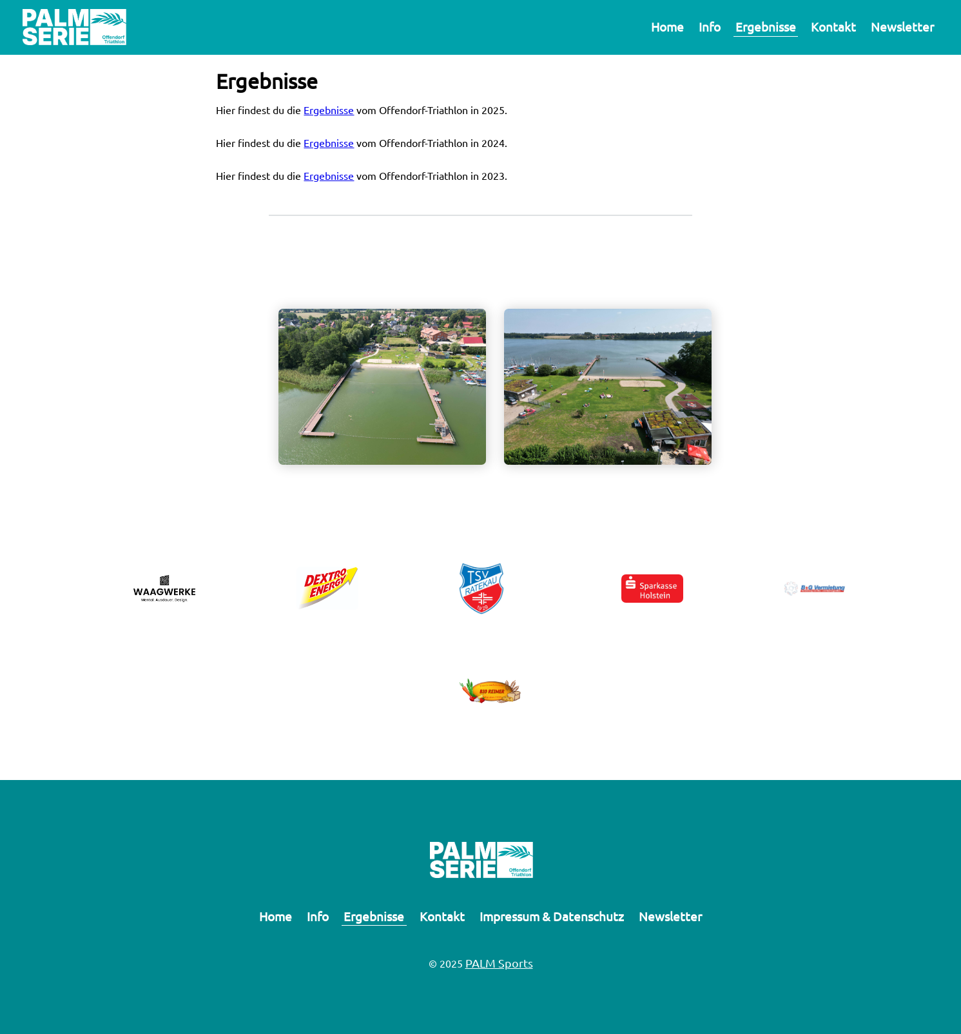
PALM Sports (499, 963)
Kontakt (833, 26)
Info (710, 26)
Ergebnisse (765, 26)
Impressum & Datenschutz (552, 916)
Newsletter (902, 26)
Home (667, 26)
